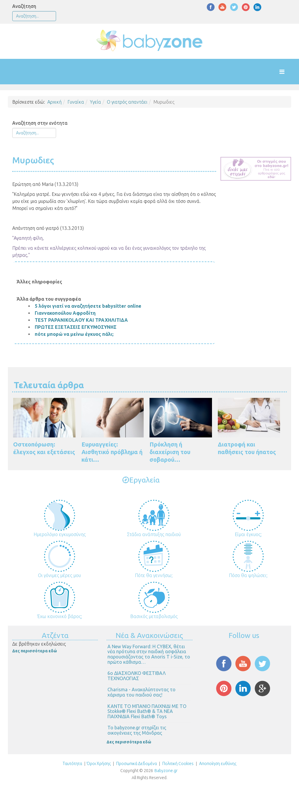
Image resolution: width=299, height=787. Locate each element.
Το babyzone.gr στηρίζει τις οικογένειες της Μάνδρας (136, 730)
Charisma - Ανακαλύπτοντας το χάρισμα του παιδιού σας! (141, 692)
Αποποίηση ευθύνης (217, 763)
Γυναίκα (75, 102)
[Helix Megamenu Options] (288, 71)
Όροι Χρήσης (99, 763)
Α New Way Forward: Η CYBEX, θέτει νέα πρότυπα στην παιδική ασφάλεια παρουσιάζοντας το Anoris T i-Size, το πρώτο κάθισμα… (148, 654)
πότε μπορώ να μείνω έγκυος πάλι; (74, 334)
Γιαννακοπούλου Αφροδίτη (65, 313)
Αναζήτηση (24, 6)
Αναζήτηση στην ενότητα (39, 123)
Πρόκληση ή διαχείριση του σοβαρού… (170, 452)
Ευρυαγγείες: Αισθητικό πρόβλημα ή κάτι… (111, 452)
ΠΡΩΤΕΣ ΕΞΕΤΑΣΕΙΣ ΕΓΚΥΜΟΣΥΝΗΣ (76, 327)
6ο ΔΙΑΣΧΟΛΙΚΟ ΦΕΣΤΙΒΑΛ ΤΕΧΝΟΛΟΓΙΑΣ (136, 675)
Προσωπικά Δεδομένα (136, 763)
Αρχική (54, 102)
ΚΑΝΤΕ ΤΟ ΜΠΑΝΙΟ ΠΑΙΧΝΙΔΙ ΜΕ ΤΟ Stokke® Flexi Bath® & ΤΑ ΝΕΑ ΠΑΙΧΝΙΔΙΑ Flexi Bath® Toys (146, 711)
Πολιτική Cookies (177, 763)
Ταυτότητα (72, 763)
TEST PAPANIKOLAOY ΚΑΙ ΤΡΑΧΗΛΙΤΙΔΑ (81, 320)
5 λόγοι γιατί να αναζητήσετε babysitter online (88, 306)
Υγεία (95, 102)
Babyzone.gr (166, 770)
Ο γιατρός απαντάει (127, 102)
